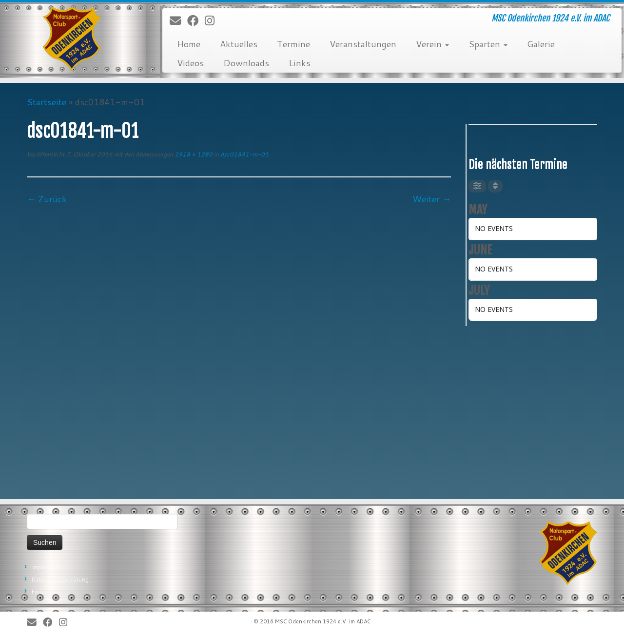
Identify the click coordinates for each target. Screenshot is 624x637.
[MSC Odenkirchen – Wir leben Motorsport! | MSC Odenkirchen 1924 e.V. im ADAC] (72, 39)
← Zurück (47, 199)
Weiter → (431, 199)
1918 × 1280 (193, 154)
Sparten (487, 44)
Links (300, 63)
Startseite (46, 102)
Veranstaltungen (363, 44)
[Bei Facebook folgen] (196, 21)
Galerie (541, 44)
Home (188, 44)
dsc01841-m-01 (244, 154)
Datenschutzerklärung (60, 579)
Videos (190, 63)
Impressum (46, 567)
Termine (293, 44)
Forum (40, 592)
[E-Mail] (178, 21)
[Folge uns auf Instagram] (213, 21)
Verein (432, 44)
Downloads (246, 63)
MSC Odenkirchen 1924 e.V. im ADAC (322, 621)
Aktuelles (238, 44)
